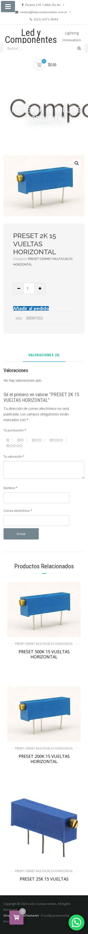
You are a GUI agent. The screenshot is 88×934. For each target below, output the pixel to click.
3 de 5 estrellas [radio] (38, 440)
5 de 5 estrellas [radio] (16, 445)
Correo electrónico (18, 511)
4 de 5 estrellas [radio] (58, 440)
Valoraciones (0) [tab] (44, 355)
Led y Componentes (31, 36)
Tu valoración (14, 456)
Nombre (10, 488)
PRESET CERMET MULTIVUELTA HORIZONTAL (44, 644)
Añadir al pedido (31, 308)
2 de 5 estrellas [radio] (22, 440)
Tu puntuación (15, 430)
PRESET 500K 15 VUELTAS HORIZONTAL (44, 654)
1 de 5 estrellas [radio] (9, 440)
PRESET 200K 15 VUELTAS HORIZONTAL (44, 759)
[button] (77, 163)
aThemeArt (31, 915)
